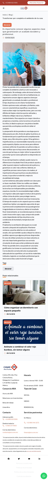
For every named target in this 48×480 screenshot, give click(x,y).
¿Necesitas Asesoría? (36, 3)
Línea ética (6, 407)
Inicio (5, 15)
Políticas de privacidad (24, 468)
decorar (8, 269)
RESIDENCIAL (29, 407)
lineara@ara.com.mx (31, 432)
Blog (10, 15)
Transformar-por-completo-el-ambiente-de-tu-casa (23, 18)
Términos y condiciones (24, 463)
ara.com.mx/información (34, 451)
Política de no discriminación (24, 472)
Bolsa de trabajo (8, 403)
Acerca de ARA (8, 393)
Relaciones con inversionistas (12, 398)
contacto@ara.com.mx (10, 432)
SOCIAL (26, 395)
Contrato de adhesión (24, 476)
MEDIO (26, 401)
